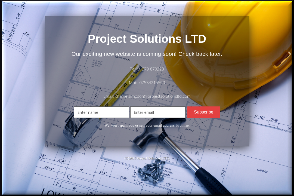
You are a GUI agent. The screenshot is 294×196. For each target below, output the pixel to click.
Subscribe (203, 112)
